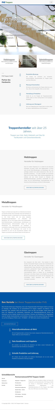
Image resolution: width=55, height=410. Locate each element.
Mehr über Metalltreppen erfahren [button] (13, 238)
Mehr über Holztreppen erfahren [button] (35, 187)
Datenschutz (4, 383)
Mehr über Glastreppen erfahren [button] (35, 285)
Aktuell (3, 378)
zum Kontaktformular (10, 324)
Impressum (4, 381)
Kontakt (3, 385)
